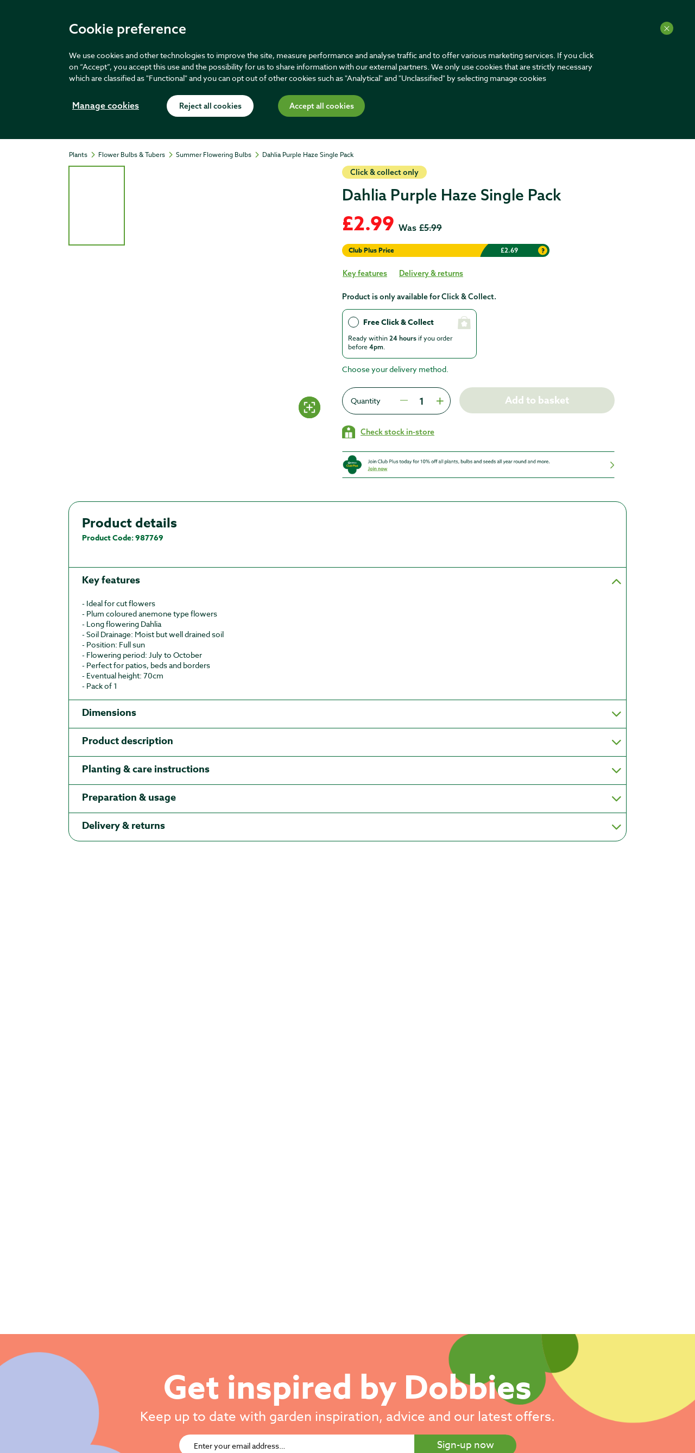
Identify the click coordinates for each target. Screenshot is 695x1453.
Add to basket (537, 400)
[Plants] (83, 154)
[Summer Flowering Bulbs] (218, 154)
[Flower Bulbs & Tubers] (136, 154)
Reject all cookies (210, 106)
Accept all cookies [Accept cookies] (321, 106)
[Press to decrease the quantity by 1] (404, 401)
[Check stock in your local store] (388, 431)
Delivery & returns (431, 273)
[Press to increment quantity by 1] (438, 401)
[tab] (96, 206)
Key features (365, 273)
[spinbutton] (421, 401)
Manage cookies (105, 106)
